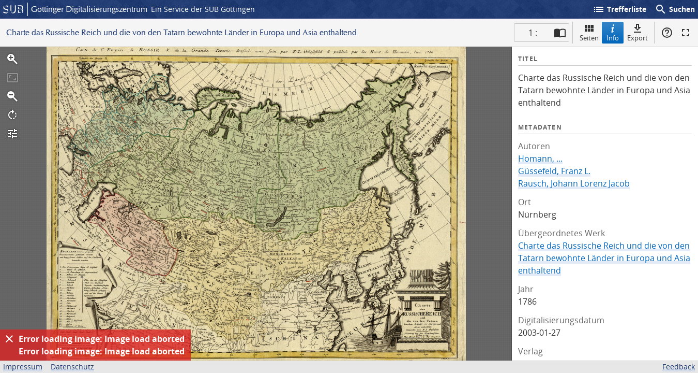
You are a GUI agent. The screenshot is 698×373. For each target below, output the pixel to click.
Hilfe (667, 32)
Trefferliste (619, 9)
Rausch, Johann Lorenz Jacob (574, 183)
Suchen (675, 9)
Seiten (589, 32)
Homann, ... (540, 158)
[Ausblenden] (9, 338)
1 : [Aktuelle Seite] (532, 32)
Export (637, 32)
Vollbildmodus (685, 32)
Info (612, 32)
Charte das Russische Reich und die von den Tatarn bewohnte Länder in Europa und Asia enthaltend (604, 258)
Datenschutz (72, 366)
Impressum (22, 366)
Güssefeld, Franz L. (554, 171)
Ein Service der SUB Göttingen (203, 9)
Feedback (678, 366)
